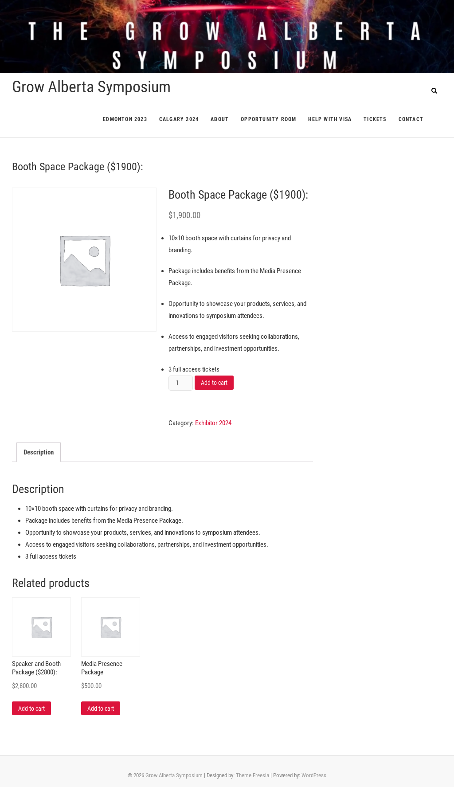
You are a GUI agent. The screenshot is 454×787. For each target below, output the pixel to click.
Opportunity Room (268, 119)
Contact (411, 119)
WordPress (313, 775)
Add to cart (214, 382)
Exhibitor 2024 (213, 423)
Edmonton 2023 (125, 119)
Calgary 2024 (179, 119)
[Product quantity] (180, 383)
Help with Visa (330, 119)
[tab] (38, 452)
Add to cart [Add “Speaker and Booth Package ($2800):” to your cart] (31, 708)
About (220, 119)
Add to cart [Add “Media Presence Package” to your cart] (100, 708)
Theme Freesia (252, 775)
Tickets (375, 119)
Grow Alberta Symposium (91, 87)
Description (38, 452)
